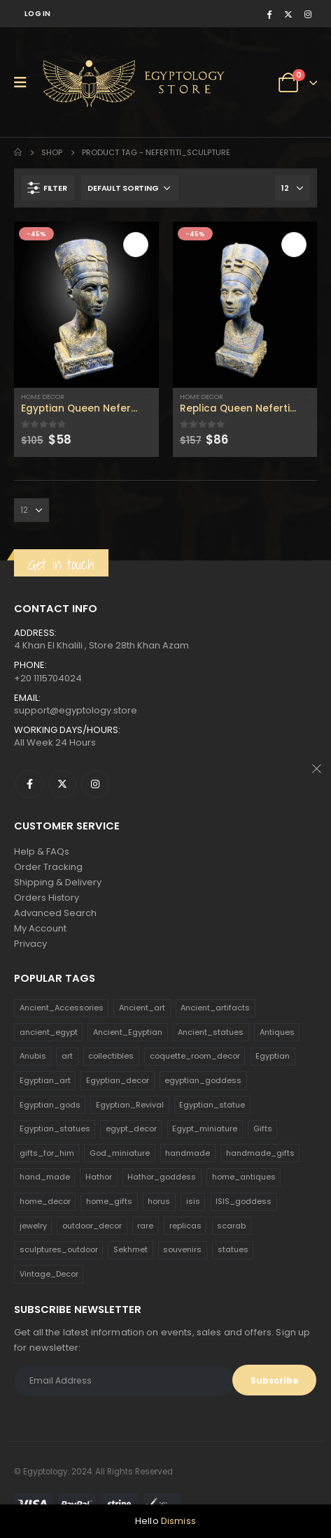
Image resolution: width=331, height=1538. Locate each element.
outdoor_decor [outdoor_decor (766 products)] (92, 1225)
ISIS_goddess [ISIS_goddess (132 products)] (244, 1201)
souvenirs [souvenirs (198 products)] (182, 1249)
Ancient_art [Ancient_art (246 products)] (142, 1007)
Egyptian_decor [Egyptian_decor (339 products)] (117, 1080)
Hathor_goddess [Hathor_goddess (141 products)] (161, 1176)
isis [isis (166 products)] (193, 1201)
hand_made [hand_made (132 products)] (45, 1176)
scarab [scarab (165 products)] (231, 1225)
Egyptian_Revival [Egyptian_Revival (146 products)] (130, 1104)
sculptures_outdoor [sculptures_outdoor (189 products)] (59, 1249)
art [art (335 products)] (67, 1055)
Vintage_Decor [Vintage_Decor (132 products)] (49, 1273)
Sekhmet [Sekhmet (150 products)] (130, 1249)
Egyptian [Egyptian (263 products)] (272, 1055)
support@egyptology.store (75, 710)
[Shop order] (130, 188)
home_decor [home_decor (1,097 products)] (45, 1201)
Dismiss (178, 1521)
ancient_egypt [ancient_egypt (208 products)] (49, 1032)
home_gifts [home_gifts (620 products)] (109, 1201)
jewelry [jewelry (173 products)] (33, 1225)
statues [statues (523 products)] (233, 1249)
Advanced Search (55, 913)
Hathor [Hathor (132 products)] (98, 1176)
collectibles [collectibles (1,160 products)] (111, 1055)
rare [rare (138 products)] (145, 1225)
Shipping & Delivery (57, 882)
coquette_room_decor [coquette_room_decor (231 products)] (195, 1055)
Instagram (95, 784)
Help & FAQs (41, 851)
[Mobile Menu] (25, 82)
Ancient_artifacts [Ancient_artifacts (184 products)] (215, 1007)
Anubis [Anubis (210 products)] (33, 1055)
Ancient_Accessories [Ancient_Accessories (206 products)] (62, 1007)
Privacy (30, 943)
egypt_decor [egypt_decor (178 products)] (131, 1128)
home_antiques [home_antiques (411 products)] (244, 1176)
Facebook (29, 784)
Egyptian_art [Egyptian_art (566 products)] (45, 1080)
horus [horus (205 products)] (159, 1201)
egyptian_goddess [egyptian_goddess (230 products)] (202, 1080)
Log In (37, 13)
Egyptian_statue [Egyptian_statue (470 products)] (212, 1104)
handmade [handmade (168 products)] (187, 1153)
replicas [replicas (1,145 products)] (185, 1225)
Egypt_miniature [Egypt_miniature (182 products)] (204, 1128)
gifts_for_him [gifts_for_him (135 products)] (47, 1153)
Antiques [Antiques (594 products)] (277, 1032)
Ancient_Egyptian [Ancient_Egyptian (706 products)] (127, 1032)
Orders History (46, 897)
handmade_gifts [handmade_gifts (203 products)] (260, 1153)
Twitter (62, 784)
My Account (40, 928)
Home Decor (42, 396)
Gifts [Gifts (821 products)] (262, 1128)
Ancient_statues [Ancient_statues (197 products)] (211, 1032)
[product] (86, 305)
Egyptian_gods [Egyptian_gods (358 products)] (50, 1104)
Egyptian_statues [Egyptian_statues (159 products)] (55, 1128)
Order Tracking (48, 866)
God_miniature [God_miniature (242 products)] (120, 1153)
